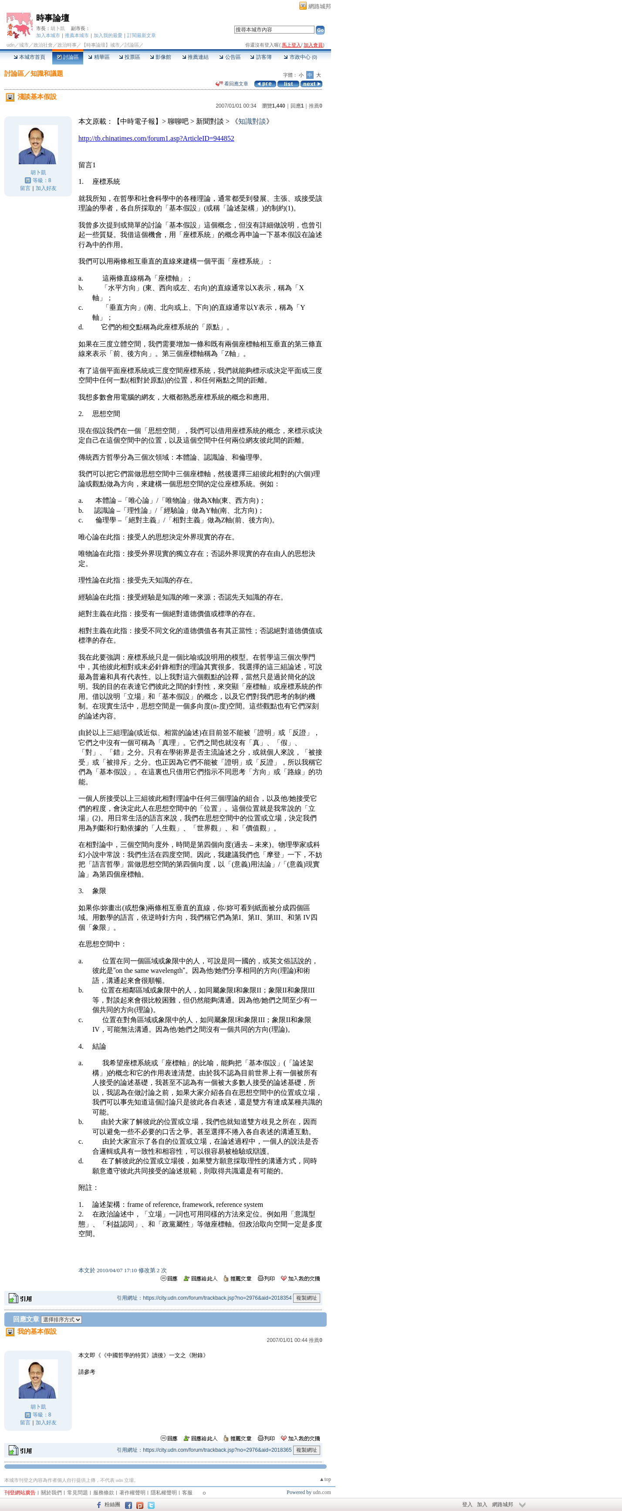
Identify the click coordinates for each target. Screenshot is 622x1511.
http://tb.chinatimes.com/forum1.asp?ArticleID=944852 (156, 138)
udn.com (322, 1492)
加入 (482, 1504)
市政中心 (300, 57)
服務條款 (103, 1493)
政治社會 (43, 44)
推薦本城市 (77, 35)
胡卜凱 (58, 28)
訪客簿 (260, 57)
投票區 (129, 57)
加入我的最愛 (108, 35)
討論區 (67, 57)
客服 (187, 1493)
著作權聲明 (132, 1493)
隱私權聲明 (164, 1493)
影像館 (160, 57)
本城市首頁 (29, 57)
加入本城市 (48, 35)
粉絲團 (112, 1504)
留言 (25, 188)
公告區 (229, 57)
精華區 (98, 57)
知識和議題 (46, 73)
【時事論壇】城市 (100, 44)
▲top (325, 1479)
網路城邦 (319, 6)
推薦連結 (195, 57)
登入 (467, 1504)
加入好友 (46, 188)
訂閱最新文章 (141, 35)
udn (10, 44)
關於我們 (51, 1493)
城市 (24, 44)
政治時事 (67, 44)
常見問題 (77, 1493)
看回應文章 (232, 83)
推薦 (315, 106)
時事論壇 (52, 18)
